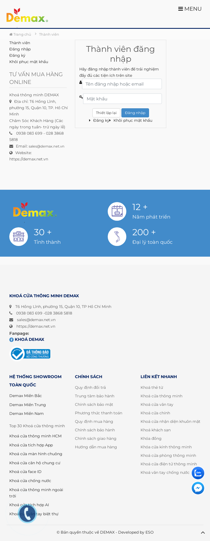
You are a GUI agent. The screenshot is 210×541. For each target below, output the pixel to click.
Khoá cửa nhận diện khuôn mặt (170, 421)
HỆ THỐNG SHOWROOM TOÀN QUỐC (35, 380)
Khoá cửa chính (155, 412)
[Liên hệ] (198, 473)
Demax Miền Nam (26, 413)
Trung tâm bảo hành (94, 395)
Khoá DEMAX (26, 339)
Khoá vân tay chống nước (165, 472)
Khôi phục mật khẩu (28, 61)
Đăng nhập (20, 49)
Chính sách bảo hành (95, 429)
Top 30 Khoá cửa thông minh (37, 425)
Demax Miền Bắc (25, 395)
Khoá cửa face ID (25, 471)
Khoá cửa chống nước (30, 480)
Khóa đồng (151, 438)
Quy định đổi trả (90, 387)
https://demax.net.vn (35, 326)
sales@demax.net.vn (36, 319)
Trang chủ (20, 34)
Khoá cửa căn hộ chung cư (34, 462)
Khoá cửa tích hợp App (31, 445)
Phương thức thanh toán (98, 412)
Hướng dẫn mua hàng (96, 446)
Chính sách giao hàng (95, 438)
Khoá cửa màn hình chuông (35, 453)
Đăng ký (17, 55)
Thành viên (19, 42)
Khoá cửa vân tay (157, 404)
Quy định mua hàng (94, 421)
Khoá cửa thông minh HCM (35, 436)
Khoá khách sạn (156, 429)
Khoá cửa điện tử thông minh (169, 463)
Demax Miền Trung (27, 404)
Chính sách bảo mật (94, 404)
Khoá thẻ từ (152, 387)
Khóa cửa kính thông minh (166, 446)
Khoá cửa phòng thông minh (168, 455)
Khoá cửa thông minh (161, 395)
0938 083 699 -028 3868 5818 (44, 313)
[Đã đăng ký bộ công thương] (29, 354)
